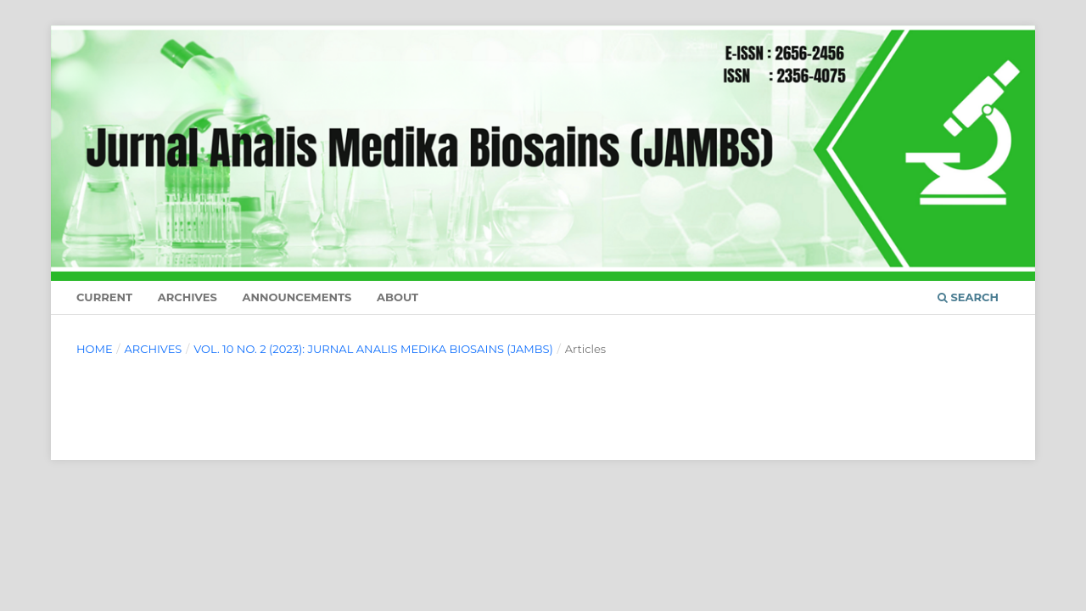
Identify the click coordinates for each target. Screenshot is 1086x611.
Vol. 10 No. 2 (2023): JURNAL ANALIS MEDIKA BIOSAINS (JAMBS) (373, 349)
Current (104, 297)
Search (968, 297)
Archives (187, 297)
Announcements (296, 297)
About (397, 297)
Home (94, 349)
